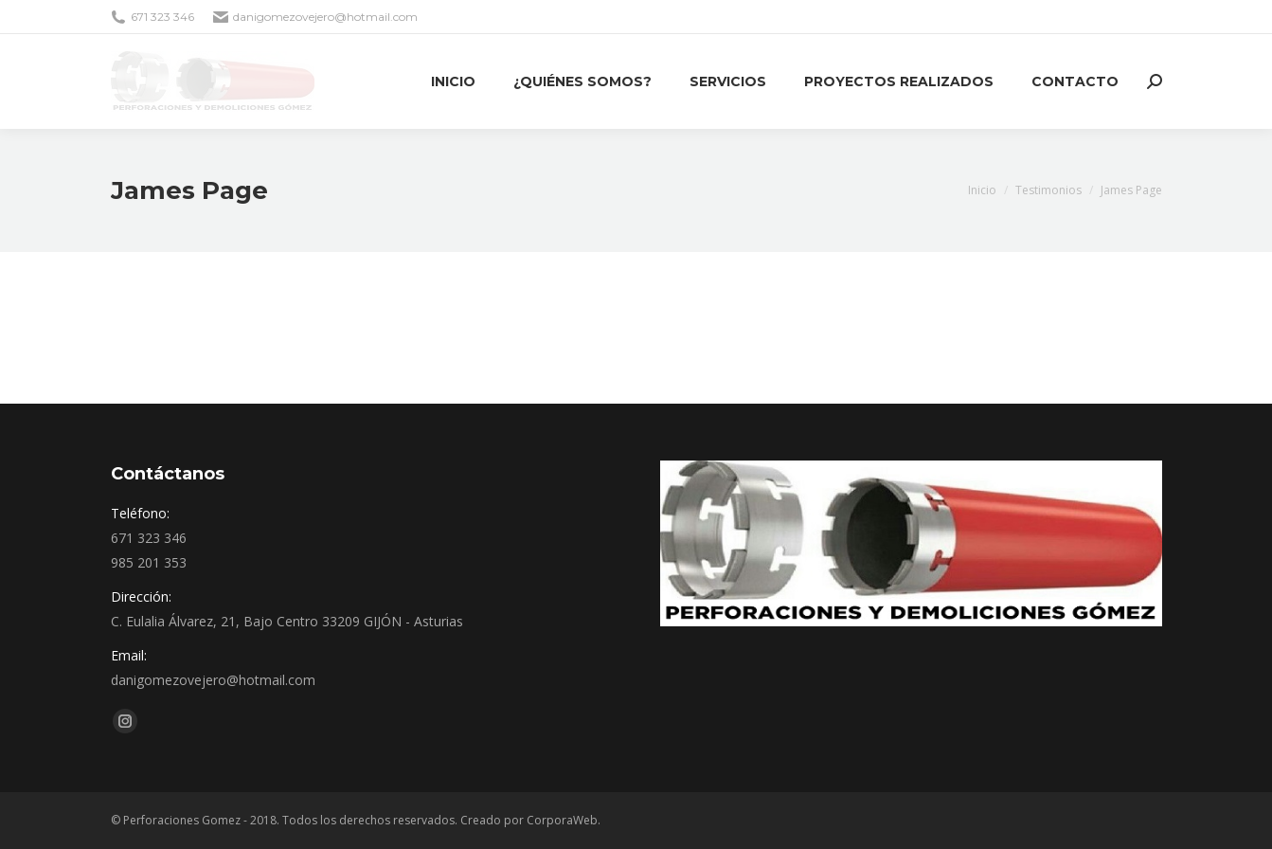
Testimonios (1048, 190)
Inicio (982, 190)
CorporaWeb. (563, 820)
